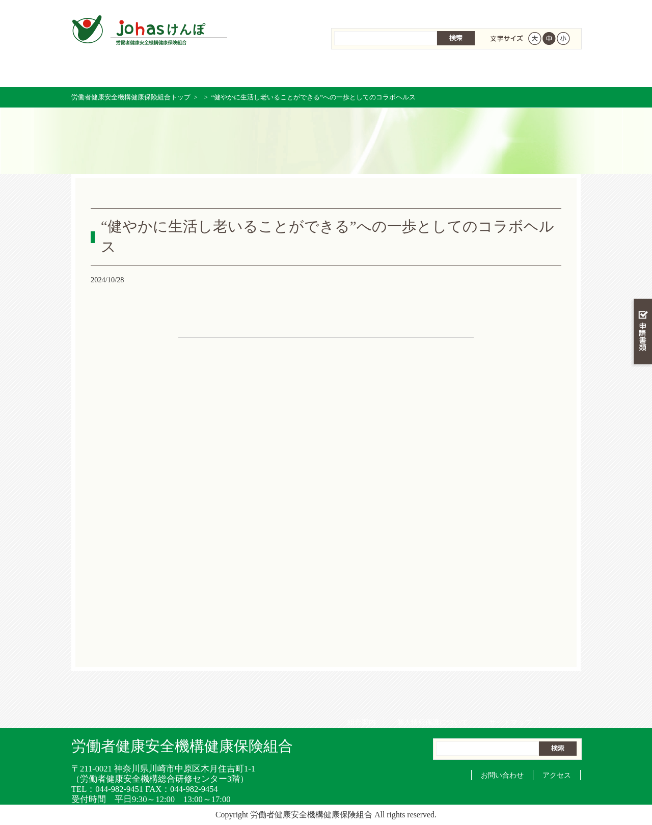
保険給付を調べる (252, 71)
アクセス (556, 775)
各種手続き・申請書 (471, 71)
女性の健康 (398, 71)
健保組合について (544, 71)
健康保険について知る (180, 71)
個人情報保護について (429, 10)
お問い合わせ (502, 775)
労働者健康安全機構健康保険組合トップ (131, 97)
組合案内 (358, 10)
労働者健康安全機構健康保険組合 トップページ (107, 71)
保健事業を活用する (325, 71)
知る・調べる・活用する (641, 238)
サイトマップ (506, 10)
